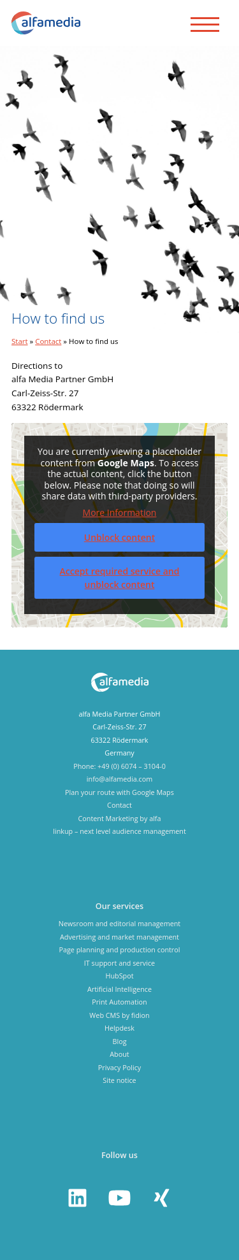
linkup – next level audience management (119, 831)
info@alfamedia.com (119, 779)
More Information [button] (120, 512)
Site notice (119, 1080)
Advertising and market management (119, 936)
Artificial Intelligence (119, 989)
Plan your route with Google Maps (119, 792)
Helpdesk (119, 1028)
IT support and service (119, 963)
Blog (119, 1041)
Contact (48, 341)
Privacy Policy (119, 1067)
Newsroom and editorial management (119, 923)
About (119, 1054)
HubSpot (119, 975)
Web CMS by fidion (119, 1015)
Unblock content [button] (120, 537)
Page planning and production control (119, 949)
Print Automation (119, 1001)
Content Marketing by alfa (119, 818)
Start (19, 341)
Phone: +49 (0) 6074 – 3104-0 (119, 766)
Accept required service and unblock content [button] (120, 578)
